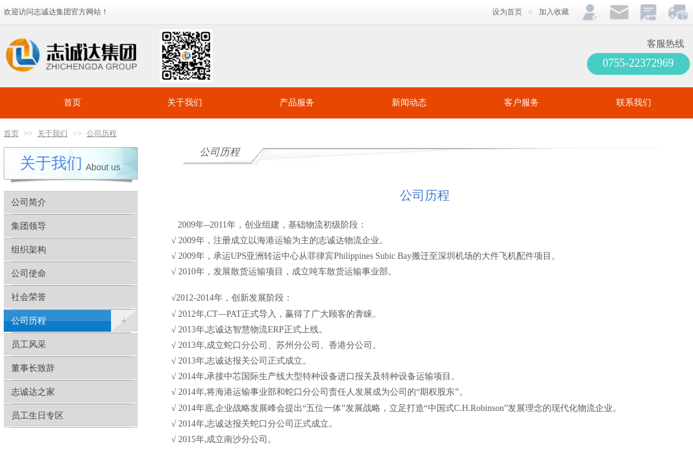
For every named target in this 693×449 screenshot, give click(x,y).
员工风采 (28, 344)
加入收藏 (554, 11)
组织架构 (28, 249)
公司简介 (28, 202)
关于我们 (184, 102)
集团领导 (28, 226)
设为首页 (507, 11)
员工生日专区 (37, 415)
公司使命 (28, 273)
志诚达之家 (33, 392)
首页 (72, 102)
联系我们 (633, 102)
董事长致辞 (33, 368)
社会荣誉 (28, 297)
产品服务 (296, 102)
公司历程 (102, 133)
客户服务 (521, 102)
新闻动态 (409, 102)
